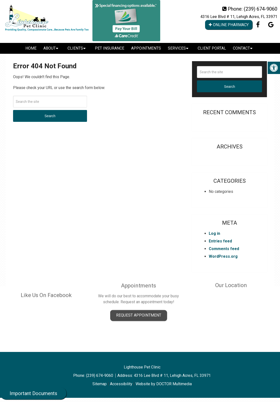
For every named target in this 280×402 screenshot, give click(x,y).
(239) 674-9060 (260, 9)
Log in (214, 233)
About (49, 48)
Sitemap (99, 384)
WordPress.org (223, 256)
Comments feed (224, 248)
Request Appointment (138, 304)
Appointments (146, 48)
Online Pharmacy (229, 24)
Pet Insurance (109, 48)
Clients (75, 48)
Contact (241, 48)
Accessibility (121, 384)
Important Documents (33, 393)
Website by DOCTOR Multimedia (164, 384)
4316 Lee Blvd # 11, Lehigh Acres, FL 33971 (238, 16)
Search (50, 116)
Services (177, 48)
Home (30, 48)
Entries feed (220, 241)
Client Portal (212, 48)
